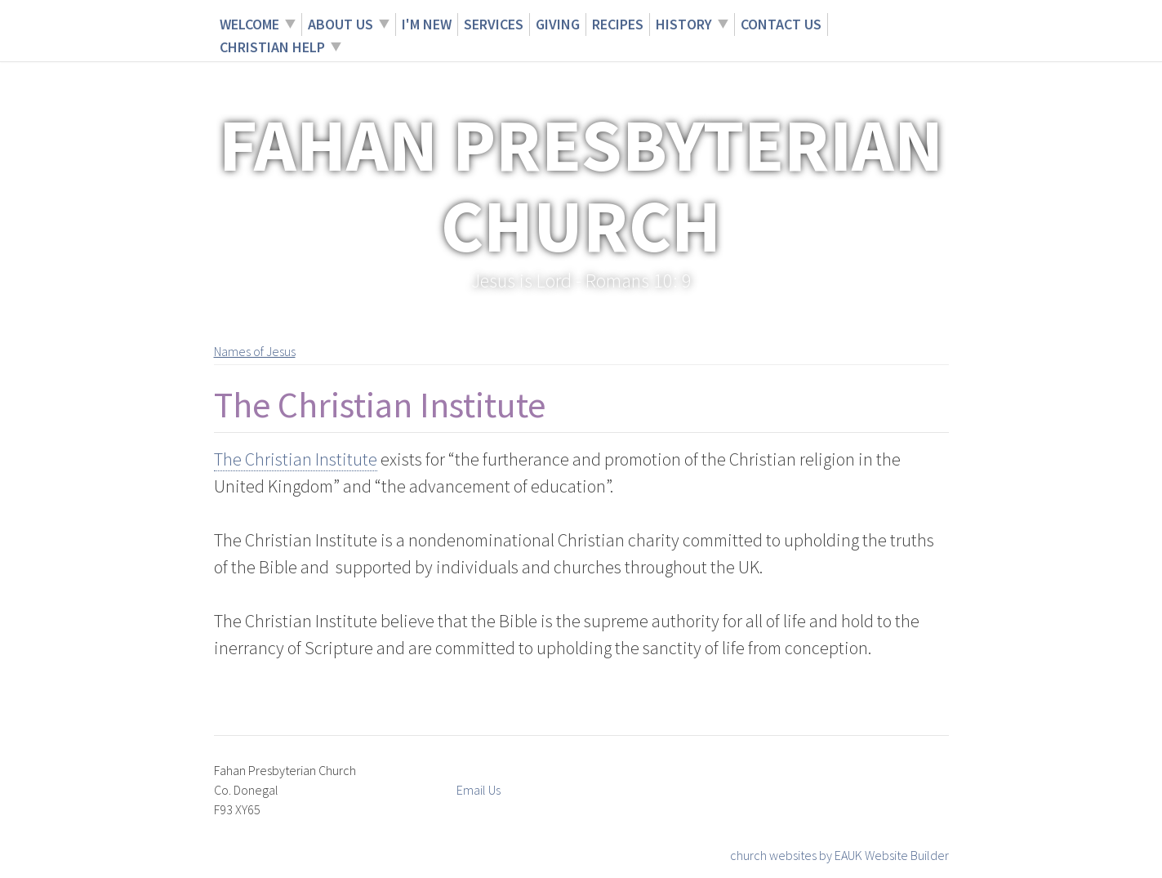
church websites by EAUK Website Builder (839, 855)
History (684, 24)
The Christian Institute (295, 459)
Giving (558, 24)
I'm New (427, 24)
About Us (340, 24)
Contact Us (781, 24)
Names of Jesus (255, 351)
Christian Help (272, 47)
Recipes (617, 24)
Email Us (478, 790)
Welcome (249, 24)
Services (493, 24)
